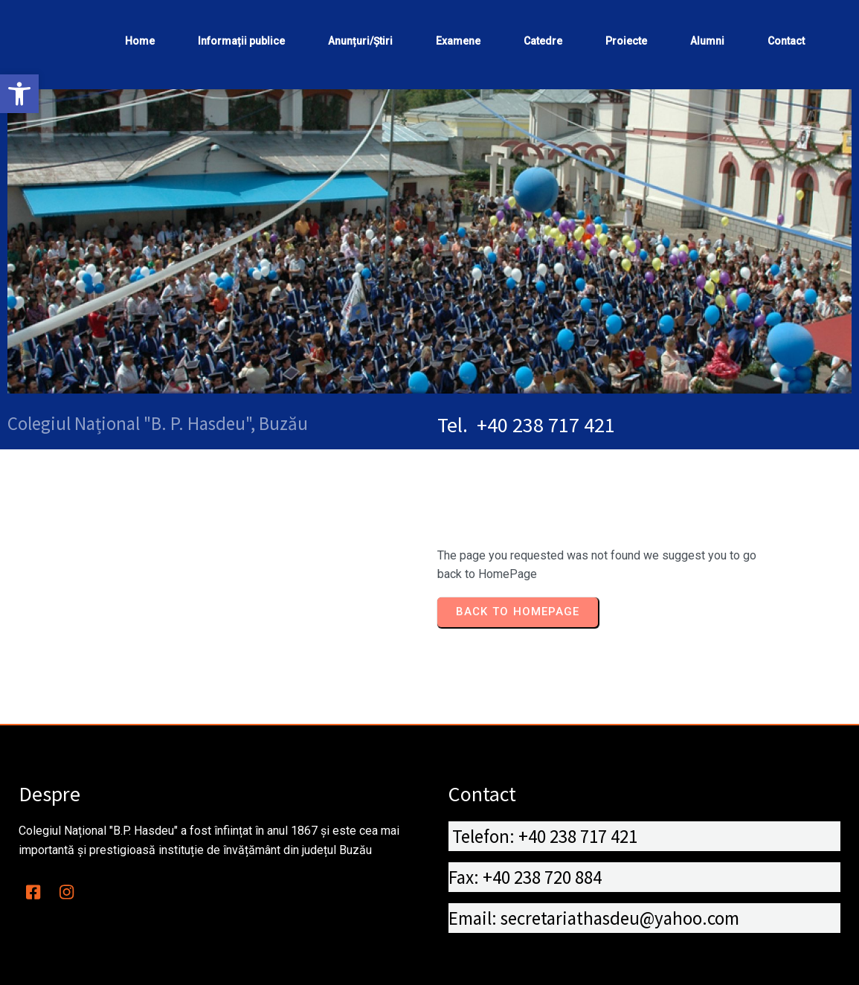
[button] (19, 93)
